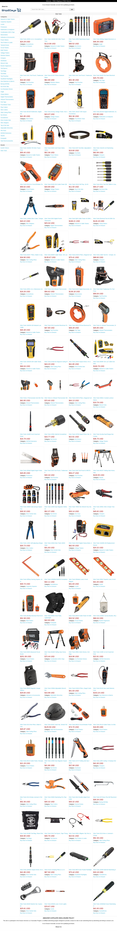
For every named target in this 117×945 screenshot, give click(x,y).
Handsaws (4, 60)
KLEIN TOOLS (5, 148)
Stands (3, 135)
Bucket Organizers (6, 66)
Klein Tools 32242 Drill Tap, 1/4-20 (78, 184)
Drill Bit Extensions (6, 133)
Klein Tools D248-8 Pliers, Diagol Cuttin (80, 688)
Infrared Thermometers (7, 99)
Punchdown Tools (6, 104)
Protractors (4, 27)
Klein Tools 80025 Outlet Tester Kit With (80, 615)
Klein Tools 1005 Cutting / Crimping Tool (104, 761)
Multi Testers (4, 50)
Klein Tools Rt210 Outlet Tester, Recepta (31, 761)
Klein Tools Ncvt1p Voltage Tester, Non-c (56, 111)
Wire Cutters (4, 109)
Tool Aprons (4, 68)
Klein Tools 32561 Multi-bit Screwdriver (56, 434)
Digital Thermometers (7, 97)
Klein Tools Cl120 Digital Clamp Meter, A (80, 543)
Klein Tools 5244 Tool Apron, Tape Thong (56, 833)
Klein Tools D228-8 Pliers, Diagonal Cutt (80, 255)
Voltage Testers (5, 53)
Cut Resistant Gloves (7, 89)
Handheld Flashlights (7, 78)
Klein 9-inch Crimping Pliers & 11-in (55, 869)
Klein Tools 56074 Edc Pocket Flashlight (80, 869)
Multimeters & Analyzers (7, 29)
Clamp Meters (5, 94)
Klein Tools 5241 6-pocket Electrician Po (56, 325)
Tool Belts (3, 73)
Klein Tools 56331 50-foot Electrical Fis (80, 325)
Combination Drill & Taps (8, 32)
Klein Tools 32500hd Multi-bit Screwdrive (56, 579)
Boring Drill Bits (5, 84)
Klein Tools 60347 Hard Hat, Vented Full (56, 724)
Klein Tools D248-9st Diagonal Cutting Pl (56, 361)
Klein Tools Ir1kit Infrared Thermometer (56, 289)
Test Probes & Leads (6, 42)
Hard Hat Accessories (7, 141)
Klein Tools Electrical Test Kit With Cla (104, 218)
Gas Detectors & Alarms (7, 81)
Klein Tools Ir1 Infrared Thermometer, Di (104, 325)
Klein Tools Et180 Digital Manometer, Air (80, 289)
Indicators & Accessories (8, 37)
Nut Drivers (4, 115)
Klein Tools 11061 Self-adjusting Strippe (31, 543)
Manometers (4, 34)
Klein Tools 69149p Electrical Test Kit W (31, 615)
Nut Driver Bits (5, 86)
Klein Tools (4, 150)
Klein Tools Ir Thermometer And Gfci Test (31, 398)
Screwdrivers (4, 117)
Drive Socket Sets (6, 120)
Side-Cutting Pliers (6, 112)
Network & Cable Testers (8, 19)
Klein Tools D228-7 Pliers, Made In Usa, (31, 255)
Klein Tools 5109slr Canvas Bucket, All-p (104, 615)
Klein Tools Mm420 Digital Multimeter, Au (104, 111)
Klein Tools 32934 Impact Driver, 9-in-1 (80, 361)
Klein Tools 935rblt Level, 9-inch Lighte (55, 904)
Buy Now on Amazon (26, 46)
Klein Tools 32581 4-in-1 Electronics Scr (31, 289)
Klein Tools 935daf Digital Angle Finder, (31, 470)
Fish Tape (3, 102)
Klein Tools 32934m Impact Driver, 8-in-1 (31, 869)
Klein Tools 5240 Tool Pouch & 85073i (79, 470)
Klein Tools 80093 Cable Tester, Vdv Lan (56, 255)
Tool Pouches (4, 76)
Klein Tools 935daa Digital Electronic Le (104, 39)
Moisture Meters (5, 55)
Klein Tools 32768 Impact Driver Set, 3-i (80, 434)
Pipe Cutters (4, 107)
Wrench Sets (4, 63)
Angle (2, 91)
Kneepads (3, 138)
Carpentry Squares (6, 22)
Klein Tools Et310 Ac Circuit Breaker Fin (31, 184)
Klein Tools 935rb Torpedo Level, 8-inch (104, 579)
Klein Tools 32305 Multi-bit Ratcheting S (104, 869)
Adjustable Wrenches (7, 128)
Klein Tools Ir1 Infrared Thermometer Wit (56, 398)
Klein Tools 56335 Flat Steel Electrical (104, 75)
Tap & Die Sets (5, 125)
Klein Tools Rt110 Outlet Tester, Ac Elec (104, 724)
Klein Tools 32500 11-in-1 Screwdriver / (31, 39)
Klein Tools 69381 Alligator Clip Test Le (80, 833)
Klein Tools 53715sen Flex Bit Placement (104, 797)
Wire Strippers (5, 122)
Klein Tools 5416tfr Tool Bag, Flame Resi (31, 833)
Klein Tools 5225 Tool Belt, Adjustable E (80, 148)
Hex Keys (3, 130)
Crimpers (3, 58)
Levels (2, 24)
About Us (4, 6)
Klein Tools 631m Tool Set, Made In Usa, (104, 184)
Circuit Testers (5, 47)
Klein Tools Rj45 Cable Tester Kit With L (80, 218)
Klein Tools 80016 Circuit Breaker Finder (80, 724)
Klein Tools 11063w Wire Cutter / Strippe (31, 218)
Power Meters (5, 40)
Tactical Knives (5, 45)
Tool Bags (3, 71)
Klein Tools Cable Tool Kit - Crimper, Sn (104, 255)
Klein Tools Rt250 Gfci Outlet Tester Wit (56, 184)
